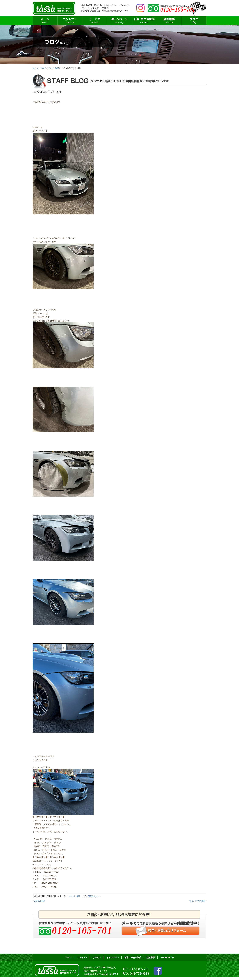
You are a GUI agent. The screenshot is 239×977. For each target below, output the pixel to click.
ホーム (45, 21)
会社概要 (169, 21)
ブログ (194, 21)
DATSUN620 (39, 901)
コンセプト (70, 21)
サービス (94, 21)
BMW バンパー (94, 896)
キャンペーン (119, 21)
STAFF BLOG (167, 957)
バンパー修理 (74, 896)
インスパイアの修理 (196, 901)
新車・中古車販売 (132, 957)
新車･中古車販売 (144, 21)
